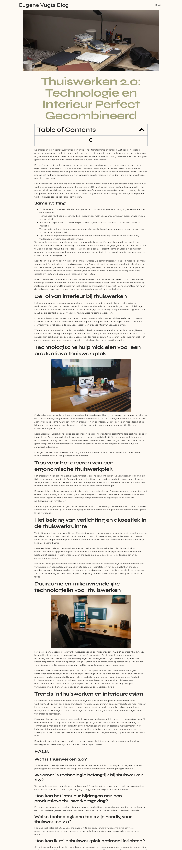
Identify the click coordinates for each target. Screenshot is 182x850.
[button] (142, 130)
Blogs (158, 5)
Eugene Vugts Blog (44, 5)
